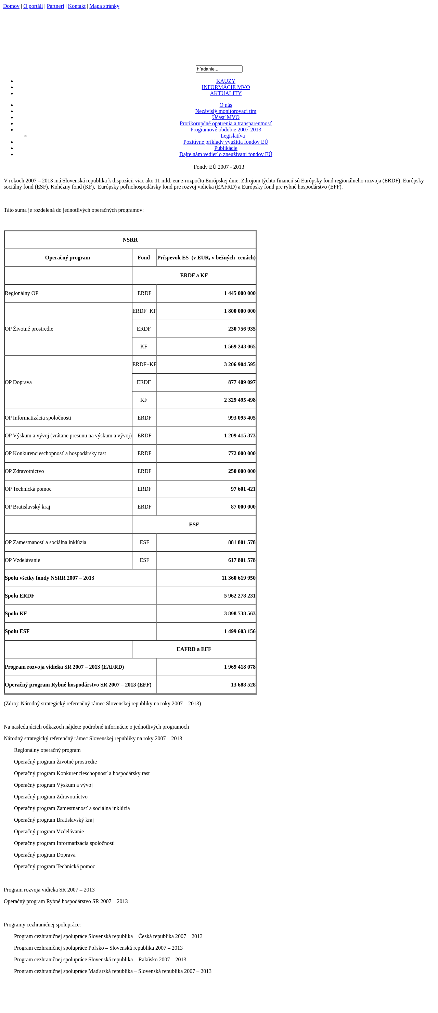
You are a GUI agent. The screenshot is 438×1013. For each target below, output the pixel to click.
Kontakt (77, 6)
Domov (11, 6)
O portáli (33, 6)
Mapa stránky (104, 6)
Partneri (55, 6)
